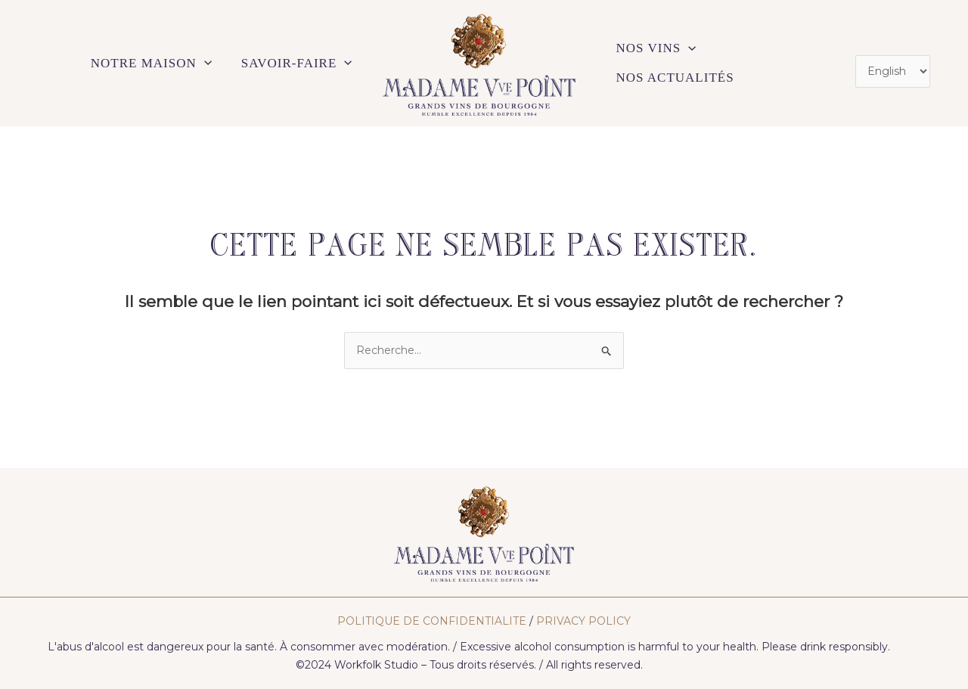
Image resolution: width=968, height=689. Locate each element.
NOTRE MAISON (152, 63)
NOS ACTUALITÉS (770, 63)
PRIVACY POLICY (583, 621)
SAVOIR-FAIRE (296, 63)
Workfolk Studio (376, 665)
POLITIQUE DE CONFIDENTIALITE (431, 621)
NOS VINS (656, 63)
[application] (205, 63)
